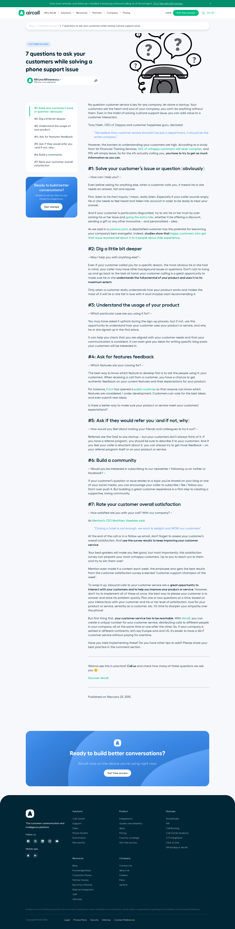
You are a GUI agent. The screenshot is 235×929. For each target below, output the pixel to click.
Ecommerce (79, 838)
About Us (124, 870)
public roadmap (145, 389)
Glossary (77, 899)
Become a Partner (82, 885)
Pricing (126, 13)
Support (77, 823)
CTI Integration (174, 838)
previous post (118, 229)
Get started (51, 207)
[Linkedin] (42, 841)
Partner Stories (81, 880)
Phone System (80, 833)
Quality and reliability (130, 823)
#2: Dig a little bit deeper (50, 118)
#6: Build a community (48, 154)
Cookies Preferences (124, 920)
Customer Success (48, 26)
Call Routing (172, 828)
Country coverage (129, 838)
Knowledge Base (82, 870)
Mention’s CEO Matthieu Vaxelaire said (118, 520)
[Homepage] (29, 13)
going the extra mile (139, 217)
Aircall (186, 618)
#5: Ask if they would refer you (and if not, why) (53, 146)
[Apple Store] (28, 855)
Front (109, 389)
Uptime (123, 885)
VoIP (75, 894)
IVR (167, 823)
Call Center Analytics (177, 833)
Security (94, 920)
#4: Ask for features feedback (53, 136)
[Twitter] (35, 841)
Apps (122, 828)
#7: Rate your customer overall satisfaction (53, 164)
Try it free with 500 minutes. (168, 4)
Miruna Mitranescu (47, 79)
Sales (75, 828)
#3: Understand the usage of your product (52, 128)
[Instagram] (49, 841)
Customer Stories (82, 875)
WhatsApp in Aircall (176, 847)
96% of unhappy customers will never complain (170, 149)
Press (122, 880)
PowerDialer (172, 819)
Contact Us (125, 866)
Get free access (186, 13)
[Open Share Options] (96, 80)
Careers (123, 875)
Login (168, 13)
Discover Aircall (98, 678)
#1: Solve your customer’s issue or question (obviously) (53, 110)
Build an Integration (83, 889)
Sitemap (106, 920)
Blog (31, 26)
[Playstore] (35, 855)
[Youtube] (57, 841)
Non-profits (79, 842)
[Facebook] (28, 841)
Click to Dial (172, 842)
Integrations (125, 819)
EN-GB (211, 13)
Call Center (79, 819)
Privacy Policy (80, 920)
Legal (67, 920)
